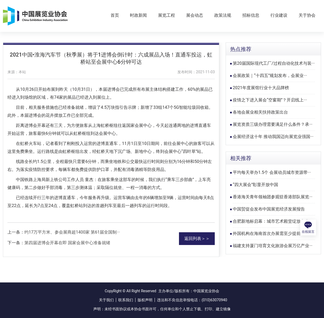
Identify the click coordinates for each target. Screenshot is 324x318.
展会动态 (194, 15)
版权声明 (145, 300)
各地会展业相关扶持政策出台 (260, 112)
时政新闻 (138, 15)
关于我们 (106, 300)
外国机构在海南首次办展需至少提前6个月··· (274, 233)
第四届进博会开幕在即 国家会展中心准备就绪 (67, 242)
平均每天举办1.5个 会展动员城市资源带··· (272, 172)
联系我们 (125, 300)
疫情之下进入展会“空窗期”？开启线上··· (270, 99)
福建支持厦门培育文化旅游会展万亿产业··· (273, 245)
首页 (115, 15)
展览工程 (166, 15)
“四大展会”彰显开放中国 (255, 184)
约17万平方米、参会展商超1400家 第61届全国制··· (72, 232)
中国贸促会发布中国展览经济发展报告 (269, 209)
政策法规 (222, 15)
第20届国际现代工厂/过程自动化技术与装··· (274, 63)
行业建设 (278, 15)
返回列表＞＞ (197, 238)
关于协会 (307, 15)
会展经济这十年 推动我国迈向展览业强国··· (273, 136)
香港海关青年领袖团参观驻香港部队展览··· (273, 196)
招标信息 (250, 15)
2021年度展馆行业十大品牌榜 (261, 87)
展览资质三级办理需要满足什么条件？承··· (273, 124)
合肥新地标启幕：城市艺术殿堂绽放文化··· (273, 221)
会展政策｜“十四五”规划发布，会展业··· (270, 75)
